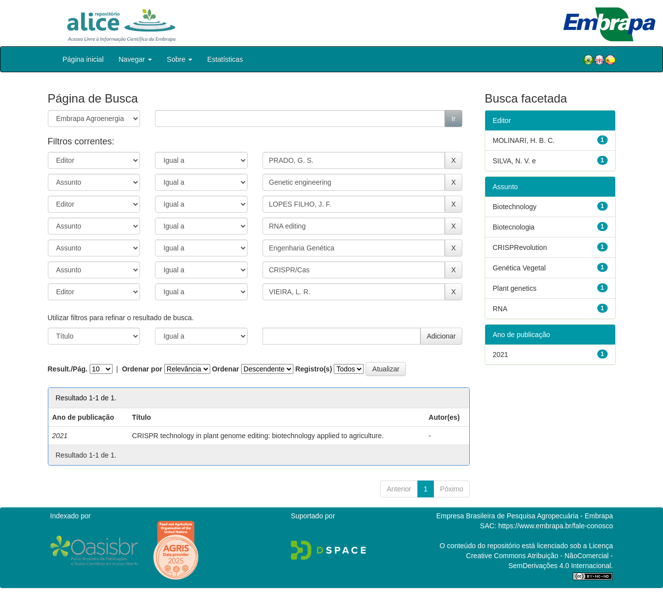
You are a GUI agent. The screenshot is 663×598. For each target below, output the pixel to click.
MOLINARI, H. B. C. (523, 140)
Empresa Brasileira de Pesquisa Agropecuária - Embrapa (524, 516)
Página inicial (83, 59)
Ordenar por (142, 369)
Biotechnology (514, 207)
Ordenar (225, 369)
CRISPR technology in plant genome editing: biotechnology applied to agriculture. (258, 436)
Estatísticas (225, 59)
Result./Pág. (68, 369)
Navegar (135, 59)
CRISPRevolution (520, 247)
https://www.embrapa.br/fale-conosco (555, 526)
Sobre (179, 59)
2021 (500, 355)
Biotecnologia (513, 227)
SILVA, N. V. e (514, 161)
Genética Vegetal (519, 268)
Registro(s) (313, 369)
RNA (500, 309)
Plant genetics (514, 288)
